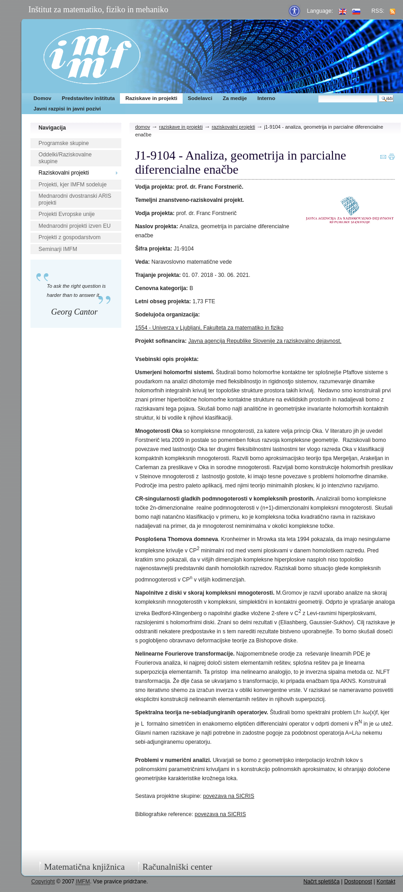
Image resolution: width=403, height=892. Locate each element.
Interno (266, 98)
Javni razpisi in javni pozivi (67, 108)
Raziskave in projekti (151, 98)
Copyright (43, 881)
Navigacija (52, 128)
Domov (42, 98)
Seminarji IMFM (58, 249)
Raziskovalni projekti (64, 173)
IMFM (92, 56)
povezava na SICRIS (228, 796)
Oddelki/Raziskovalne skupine (65, 158)
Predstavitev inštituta (88, 98)
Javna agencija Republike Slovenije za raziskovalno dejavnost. (264, 341)
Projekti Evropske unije (67, 214)
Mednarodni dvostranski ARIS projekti (75, 199)
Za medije (235, 98)
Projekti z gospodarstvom (69, 237)
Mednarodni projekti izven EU (75, 226)
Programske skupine (64, 143)
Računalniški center (177, 867)
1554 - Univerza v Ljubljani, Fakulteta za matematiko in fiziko (209, 328)
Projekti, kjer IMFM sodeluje (73, 184)
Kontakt (386, 881)
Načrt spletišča (321, 881)
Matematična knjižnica (84, 867)
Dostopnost (358, 881)
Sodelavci (200, 98)
